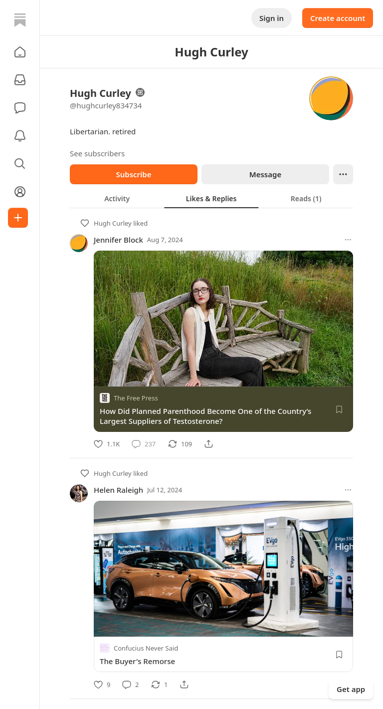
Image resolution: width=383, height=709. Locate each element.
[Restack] (180, 444)
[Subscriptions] (20, 80)
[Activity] (20, 136)
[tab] (117, 198)
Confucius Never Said (146, 648)
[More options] (348, 240)
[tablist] (211, 198)
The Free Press (136, 397)
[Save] (339, 409)
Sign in (271, 18)
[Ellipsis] (343, 174)
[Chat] (20, 108)
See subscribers (97, 153)
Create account (337, 18)
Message (265, 174)
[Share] (208, 444)
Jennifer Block (118, 240)
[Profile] (20, 192)
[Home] (20, 20)
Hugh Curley (113, 223)
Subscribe (133, 174)
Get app (351, 689)
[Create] (18, 218)
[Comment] (144, 444)
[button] (20, 52)
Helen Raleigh (118, 490)
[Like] (107, 444)
